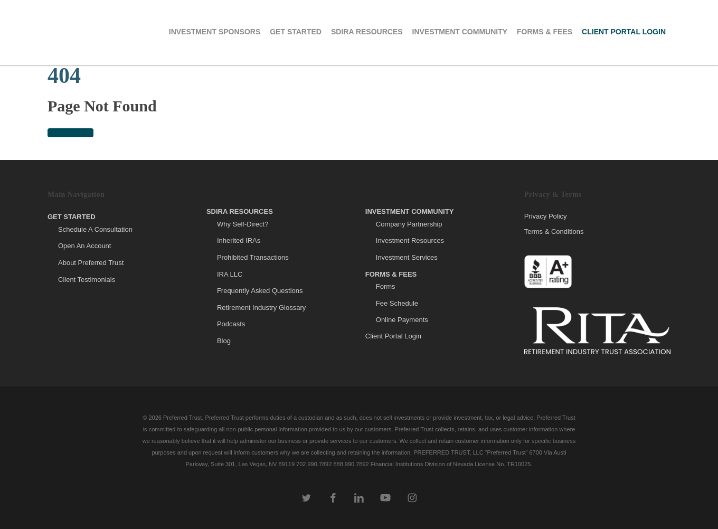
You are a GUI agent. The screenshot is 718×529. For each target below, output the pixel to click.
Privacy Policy (545, 216)
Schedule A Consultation (95, 229)
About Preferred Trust (91, 263)
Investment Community (409, 211)
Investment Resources (410, 240)
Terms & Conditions (554, 231)
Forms (385, 286)
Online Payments (402, 320)
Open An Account (84, 246)
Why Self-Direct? (243, 224)
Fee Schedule (397, 303)
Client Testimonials (86, 280)
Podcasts (231, 324)
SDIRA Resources (239, 211)
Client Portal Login (393, 336)
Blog (224, 341)
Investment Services (407, 257)
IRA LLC (229, 274)
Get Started (72, 217)
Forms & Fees (391, 274)
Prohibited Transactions (253, 257)
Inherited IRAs (238, 240)
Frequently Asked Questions (260, 291)
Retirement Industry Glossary (261, 307)
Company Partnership (409, 224)
